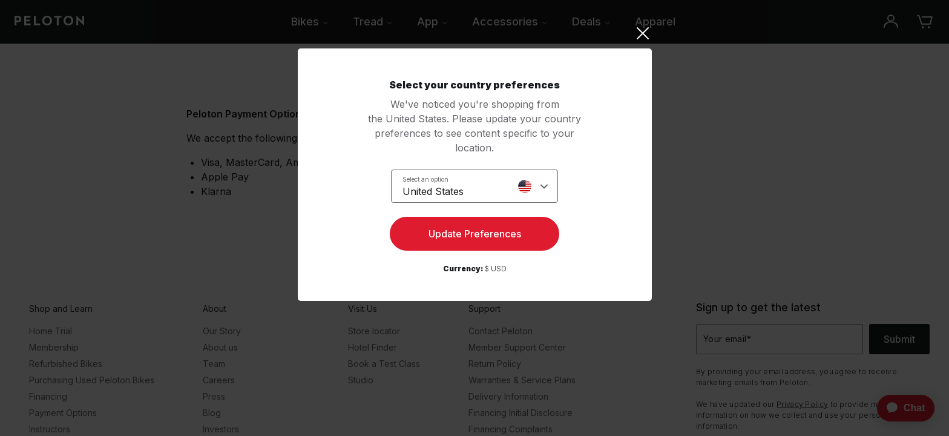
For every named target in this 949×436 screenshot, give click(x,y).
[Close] (475, 33)
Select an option (425, 179)
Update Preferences (475, 234)
